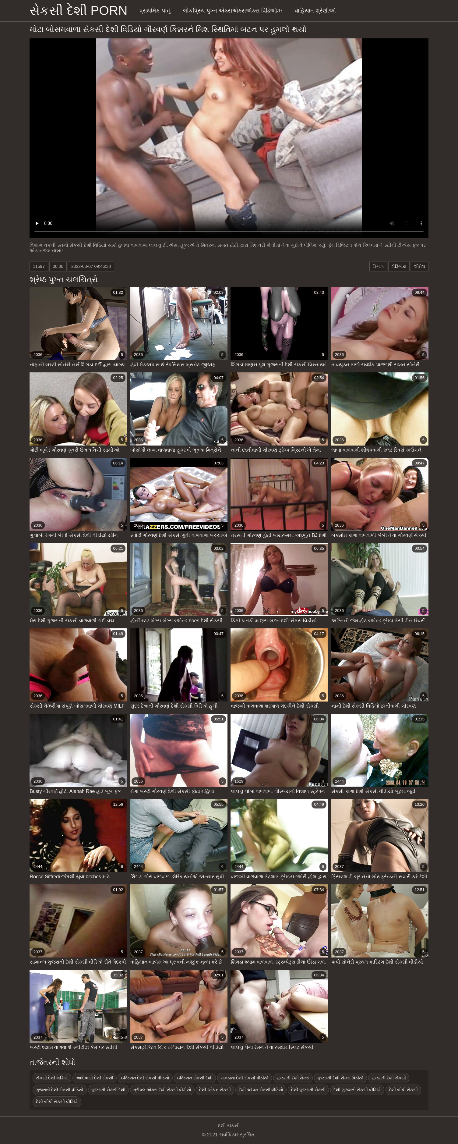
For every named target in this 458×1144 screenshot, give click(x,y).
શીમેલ (419, 266)
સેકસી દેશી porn (79, 10)
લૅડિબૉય (399, 266)
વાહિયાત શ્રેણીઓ (315, 11)
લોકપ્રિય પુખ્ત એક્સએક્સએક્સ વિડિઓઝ (232, 11)
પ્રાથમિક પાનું (155, 11)
